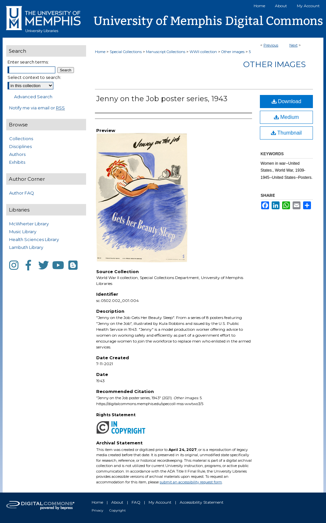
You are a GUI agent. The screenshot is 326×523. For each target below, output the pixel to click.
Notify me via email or (37, 107)
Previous (270, 45)
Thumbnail (286, 133)
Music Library (22, 231)
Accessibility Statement (202, 502)
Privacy (97, 510)
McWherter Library (29, 223)
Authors (17, 154)
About (117, 502)
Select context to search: (34, 77)
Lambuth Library (26, 247)
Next (293, 45)
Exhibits (17, 162)
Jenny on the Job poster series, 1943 (161, 98)
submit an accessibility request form (191, 482)
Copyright (117, 510)
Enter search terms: (28, 62)
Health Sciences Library (34, 239)
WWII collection (203, 51)
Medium (286, 117)
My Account (160, 502)
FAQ (136, 502)
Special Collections (126, 51)
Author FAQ (21, 193)
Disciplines (20, 146)
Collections (21, 138)
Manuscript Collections (165, 51)
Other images (232, 51)
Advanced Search (33, 96)
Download (286, 101)
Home (100, 51)
